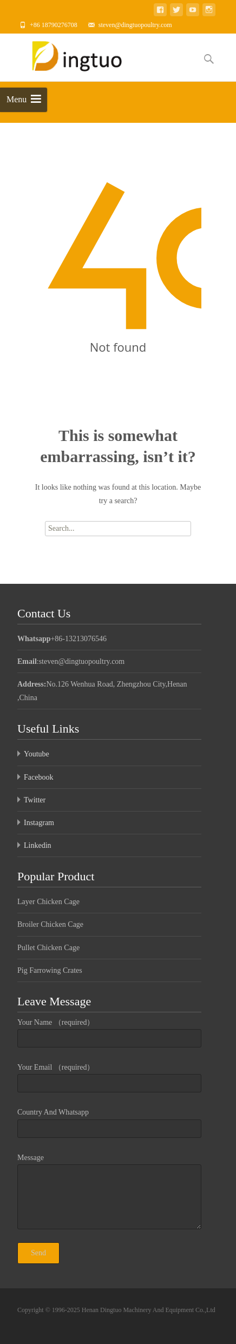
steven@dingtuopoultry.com (135, 25)
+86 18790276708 (53, 25)
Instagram (39, 823)
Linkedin (37, 845)
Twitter (34, 800)
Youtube (36, 754)
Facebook (38, 777)
